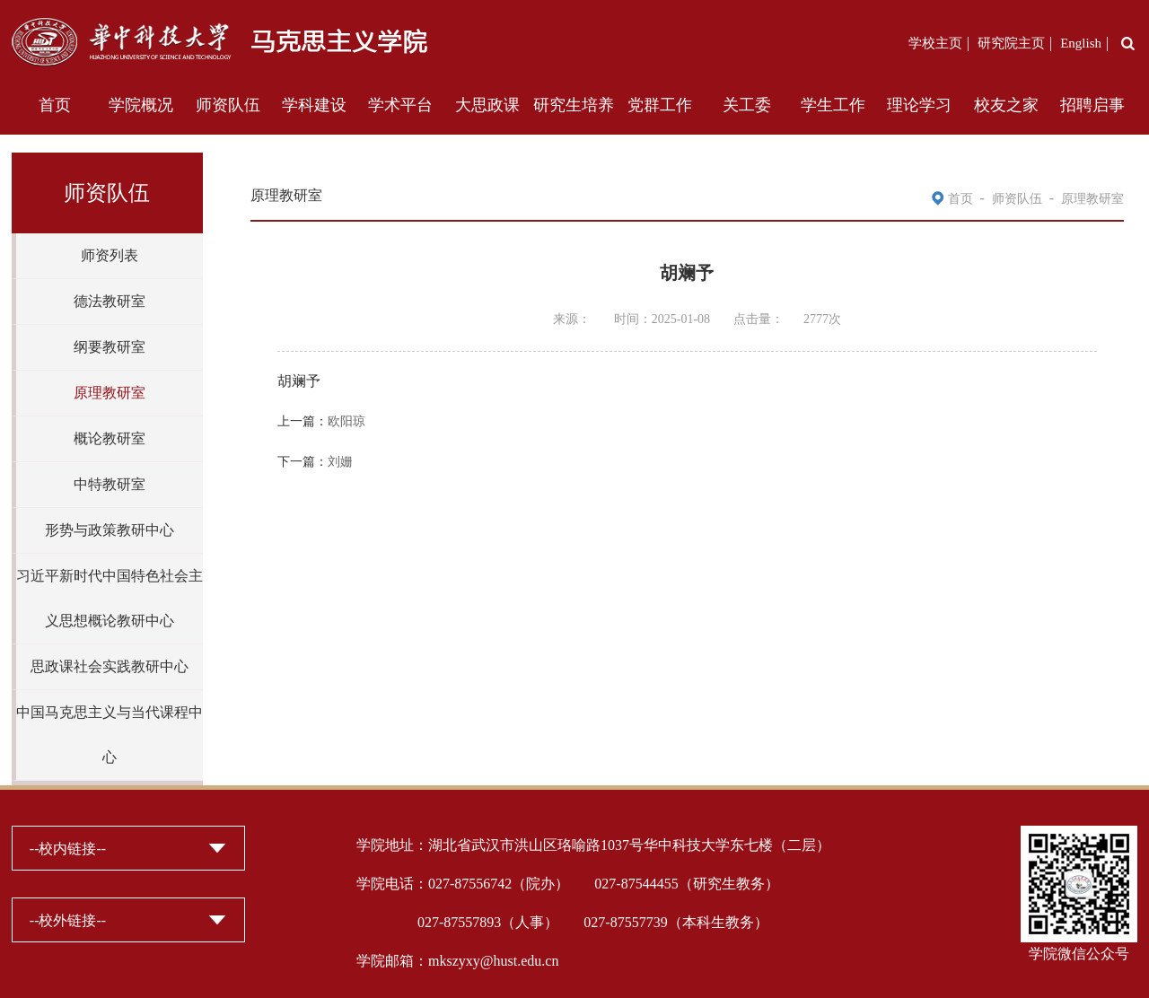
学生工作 (833, 105)
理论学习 (919, 105)
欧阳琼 (346, 421)
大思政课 (487, 105)
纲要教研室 (109, 347)
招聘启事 (1092, 105)
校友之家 (1006, 105)
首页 (55, 105)
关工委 (747, 105)
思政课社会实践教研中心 (110, 666)
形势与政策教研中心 (109, 530)
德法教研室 (109, 301)
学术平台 (400, 105)
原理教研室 (109, 392)
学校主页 (935, 43)
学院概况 (141, 105)
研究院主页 (1011, 43)
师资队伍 (228, 105)
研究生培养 (573, 105)
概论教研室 (109, 438)
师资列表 (109, 255)
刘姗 (340, 461)
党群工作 (659, 105)
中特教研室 (109, 484)
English (1080, 43)
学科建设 (314, 105)
